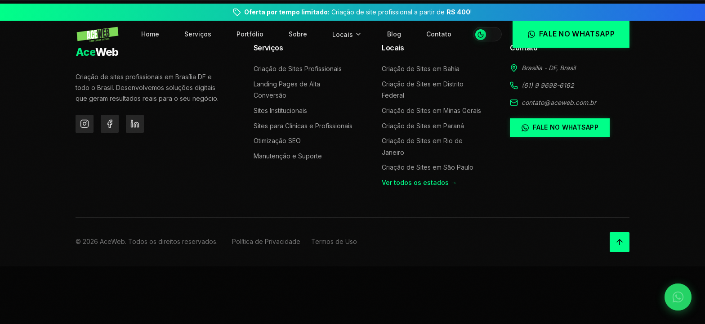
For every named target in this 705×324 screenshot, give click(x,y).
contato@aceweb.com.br (559, 102)
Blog (394, 34)
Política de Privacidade (266, 241)
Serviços (197, 34)
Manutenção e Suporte (288, 156)
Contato (438, 34)
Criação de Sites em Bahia (421, 68)
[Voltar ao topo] (619, 242)
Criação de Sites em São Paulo (427, 167)
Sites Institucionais (280, 110)
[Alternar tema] (487, 34)
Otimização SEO (277, 140)
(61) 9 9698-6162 (548, 85)
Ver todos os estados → (419, 182)
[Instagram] (85, 124)
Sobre (298, 34)
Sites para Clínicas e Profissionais (303, 126)
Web (97, 51)
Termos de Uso (334, 241)
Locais (347, 34)
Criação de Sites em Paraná (423, 126)
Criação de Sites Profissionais (298, 68)
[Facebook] (110, 124)
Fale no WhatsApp (559, 127)
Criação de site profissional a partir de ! (358, 12)
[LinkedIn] (135, 124)
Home (150, 34)
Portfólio (249, 34)
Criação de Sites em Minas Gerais (431, 110)
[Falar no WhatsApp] (678, 297)
